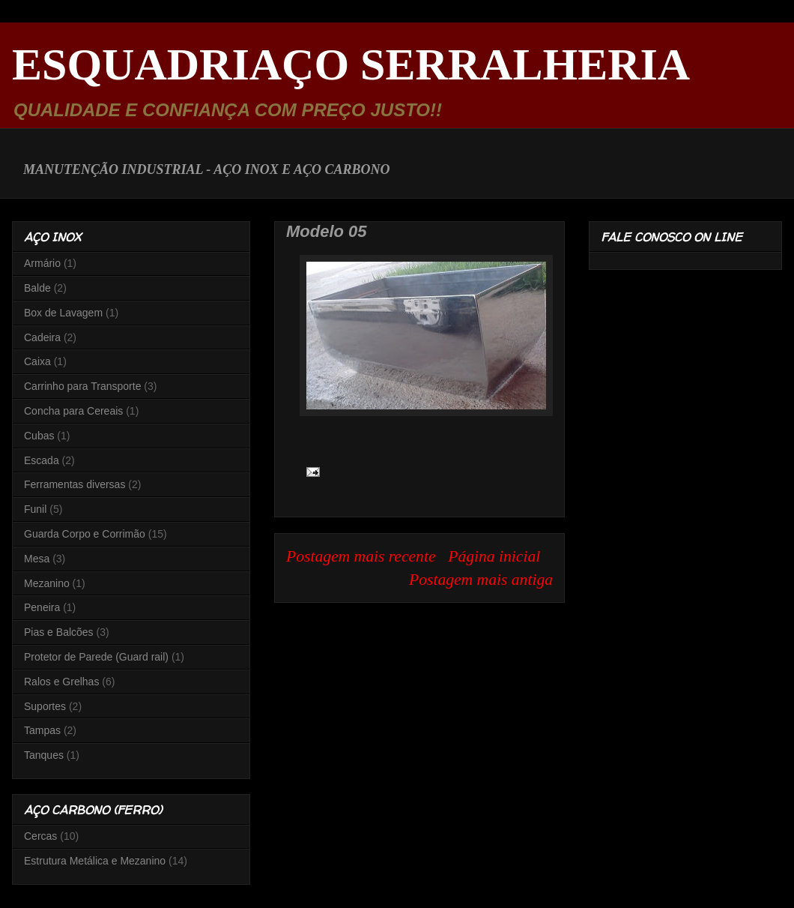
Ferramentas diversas (74, 484)
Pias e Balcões (59, 632)
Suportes (45, 706)
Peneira (42, 607)
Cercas (40, 836)
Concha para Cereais (73, 411)
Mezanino (47, 583)
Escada (41, 460)
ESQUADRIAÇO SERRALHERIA (351, 64)
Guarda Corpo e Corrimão (84, 534)
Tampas (42, 730)
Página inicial (494, 556)
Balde (37, 288)
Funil (35, 509)
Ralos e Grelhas (61, 682)
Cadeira (42, 337)
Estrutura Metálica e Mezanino (95, 861)
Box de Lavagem (63, 313)
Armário (42, 263)
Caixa (37, 361)
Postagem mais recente (361, 556)
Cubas (39, 436)
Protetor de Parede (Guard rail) (96, 657)
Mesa (36, 559)
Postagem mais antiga (481, 580)
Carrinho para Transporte (82, 386)
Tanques (44, 755)
